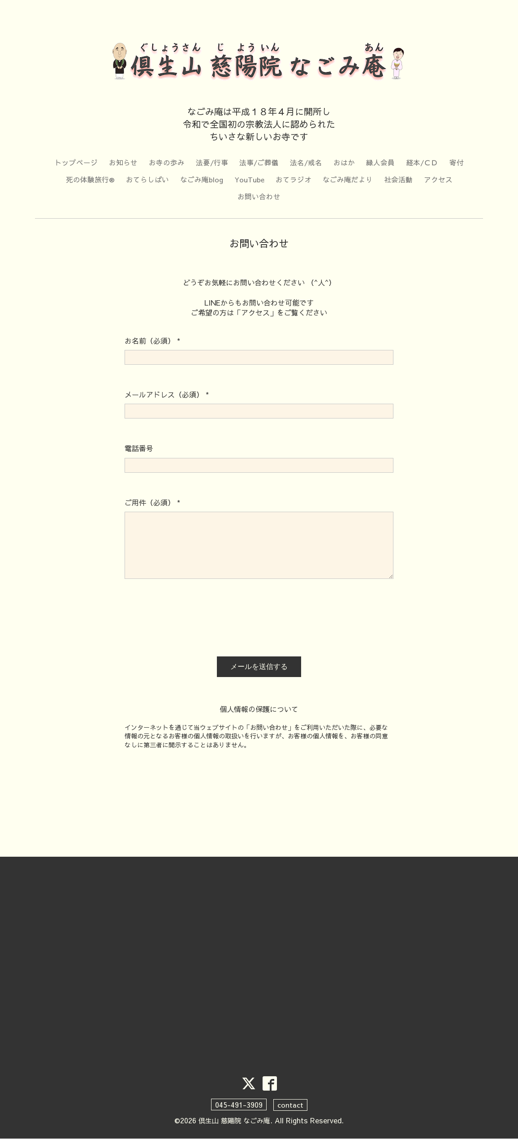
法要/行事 (211, 163)
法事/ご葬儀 (259, 163)
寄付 (457, 163)
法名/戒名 (306, 163)
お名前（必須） (152, 341)
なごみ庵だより (348, 180)
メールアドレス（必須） (167, 395)
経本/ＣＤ (422, 163)
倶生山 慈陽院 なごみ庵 (234, 1121)
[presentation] (193, 621)
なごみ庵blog (201, 180)
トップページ (75, 163)
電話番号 (139, 449)
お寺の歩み (166, 163)
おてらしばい (146, 180)
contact (290, 1105)
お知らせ (122, 163)
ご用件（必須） (152, 503)
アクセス (438, 180)
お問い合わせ (259, 197)
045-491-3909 (239, 1105)
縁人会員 (381, 163)
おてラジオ (293, 180)
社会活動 (398, 180)
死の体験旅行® (89, 180)
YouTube (249, 180)
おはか (344, 163)
